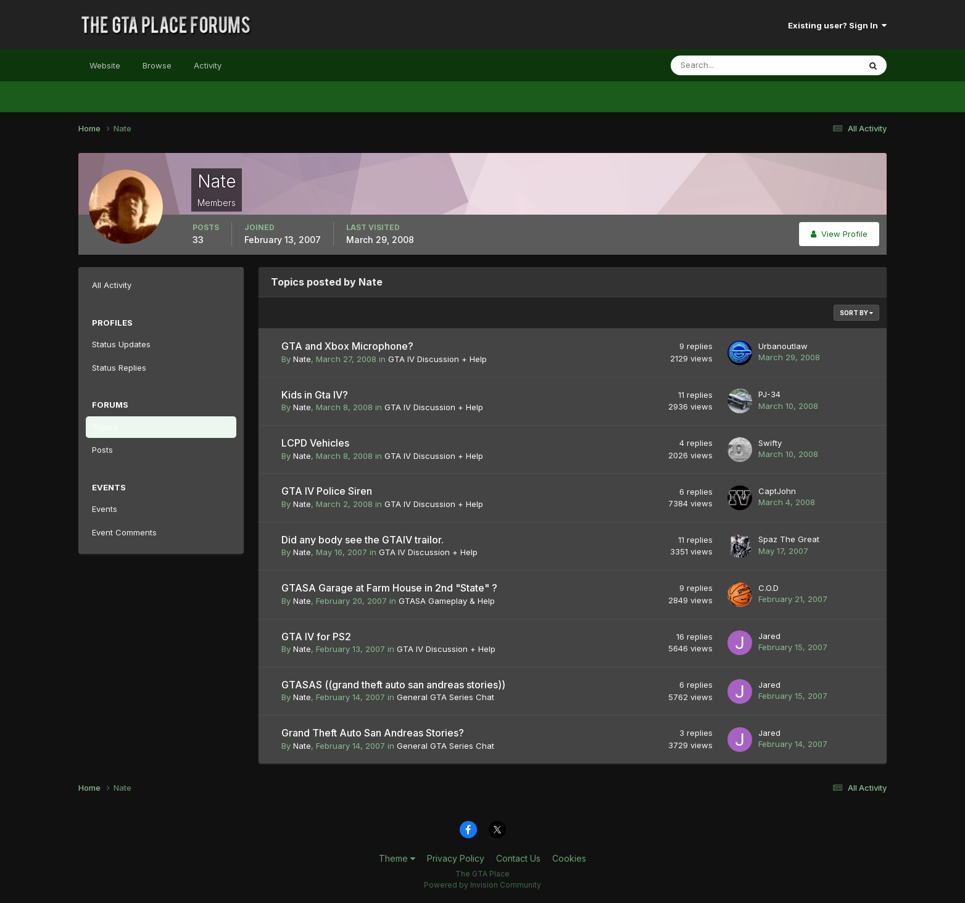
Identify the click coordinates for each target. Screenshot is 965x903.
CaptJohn (777, 491)
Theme (397, 858)
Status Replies (119, 368)
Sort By (856, 312)
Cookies (569, 858)
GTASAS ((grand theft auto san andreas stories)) (393, 684)
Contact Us (518, 858)
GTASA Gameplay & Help (447, 601)
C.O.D (768, 588)
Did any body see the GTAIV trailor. (362, 540)
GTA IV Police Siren (326, 491)
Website (104, 65)
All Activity (111, 285)
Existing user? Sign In (837, 25)
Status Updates (121, 344)
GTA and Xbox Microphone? (347, 346)
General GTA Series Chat (445, 697)
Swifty (770, 443)
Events (104, 509)
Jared (769, 636)
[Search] (725, 65)
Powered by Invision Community (482, 884)
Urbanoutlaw (783, 346)
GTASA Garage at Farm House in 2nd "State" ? (389, 588)
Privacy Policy (455, 858)
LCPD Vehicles (315, 443)
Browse (157, 65)
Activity (208, 65)
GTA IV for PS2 (316, 636)
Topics (105, 427)
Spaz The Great (788, 539)
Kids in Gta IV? (314, 395)
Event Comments (124, 532)
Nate (302, 359)
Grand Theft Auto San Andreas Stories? (372, 733)
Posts (102, 450)
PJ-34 (769, 394)
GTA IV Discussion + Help (437, 359)
